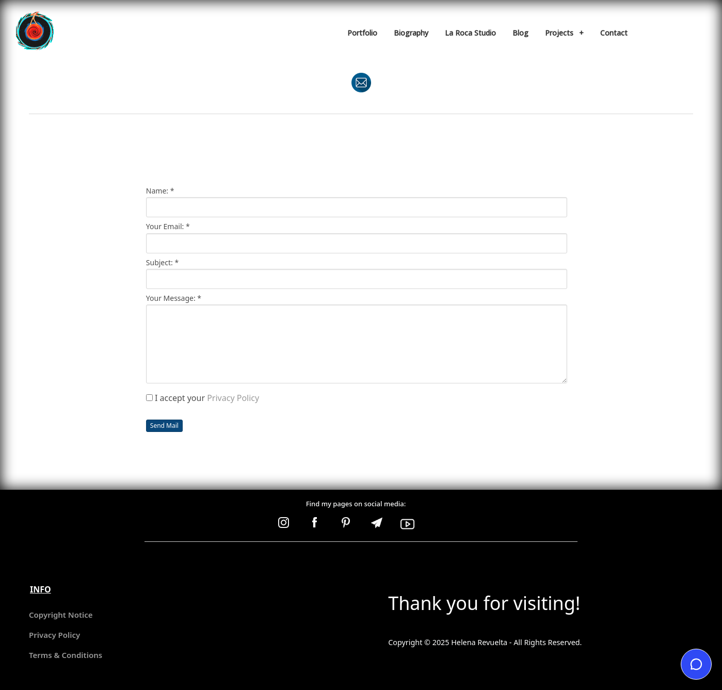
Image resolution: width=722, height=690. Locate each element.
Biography (411, 33)
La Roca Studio (470, 33)
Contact (614, 33)
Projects (564, 33)
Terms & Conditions (65, 655)
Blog (520, 33)
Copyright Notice (61, 614)
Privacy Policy (233, 398)
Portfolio (362, 33)
